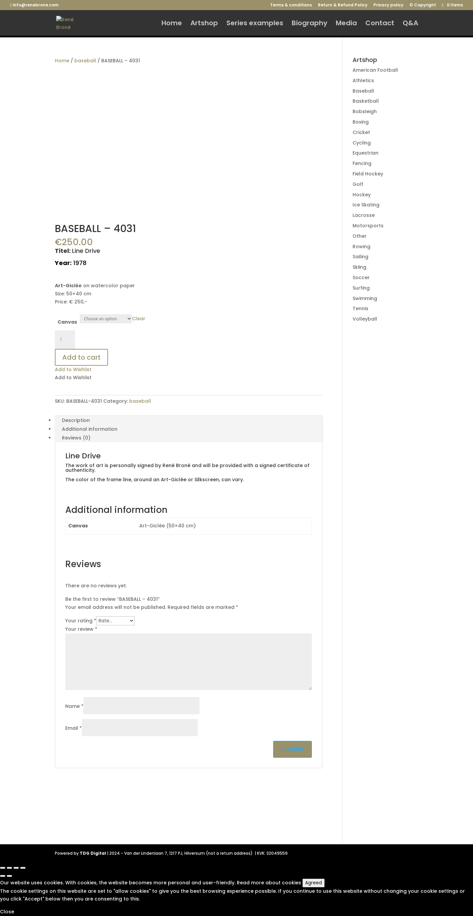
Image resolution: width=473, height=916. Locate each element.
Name (74, 706)
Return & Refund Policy (342, 5)
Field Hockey (368, 173)
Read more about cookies (269, 882)
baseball (85, 60)
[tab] (188, 420)
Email (73, 728)
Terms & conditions (291, 5)
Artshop (204, 24)
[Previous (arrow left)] (2, 876)
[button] (73, 369)
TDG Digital (93, 853)
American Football (375, 70)
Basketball (366, 101)
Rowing (361, 246)
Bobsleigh (365, 111)
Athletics (363, 80)
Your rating (80, 620)
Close (7, 911)
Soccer (361, 277)
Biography (309, 24)
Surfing (361, 288)
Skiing (359, 267)
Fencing (362, 163)
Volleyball (365, 319)
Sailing (360, 256)
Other (360, 236)
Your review (81, 629)
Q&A (410, 24)
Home (171, 24)
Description (76, 420)
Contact (379, 24)
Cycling (362, 142)
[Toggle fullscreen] (16, 868)
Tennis (360, 308)
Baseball (363, 91)
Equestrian (365, 153)
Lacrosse (364, 215)
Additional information (89, 429)
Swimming (365, 298)
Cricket (361, 132)
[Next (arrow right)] (9, 876)
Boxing (361, 122)
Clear (138, 318)
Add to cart (81, 357)
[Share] (9, 868)
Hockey (362, 194)
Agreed (313, 883)
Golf (358, 184)
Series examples (254, 24)
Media (346, 24)
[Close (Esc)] (2, 868)
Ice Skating (366, 204)
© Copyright (422, 5)
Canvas (67, 322)
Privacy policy (388, 5)
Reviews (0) (76, 437)
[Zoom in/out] (23, 868)
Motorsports (368, 225)
